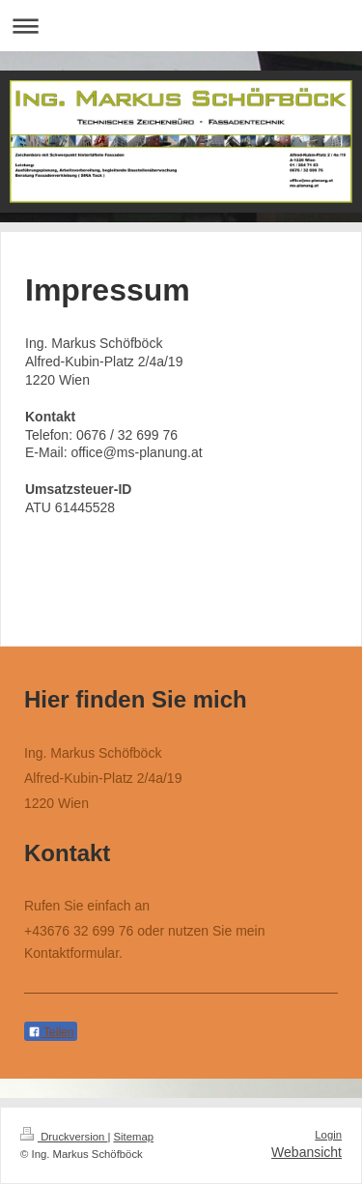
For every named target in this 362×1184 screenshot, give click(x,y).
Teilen (50, 1032)
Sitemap (134, 1136)
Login (328, 1135)
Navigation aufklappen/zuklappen (181, 25)
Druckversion (63, 1136)
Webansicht (306, 1152)
